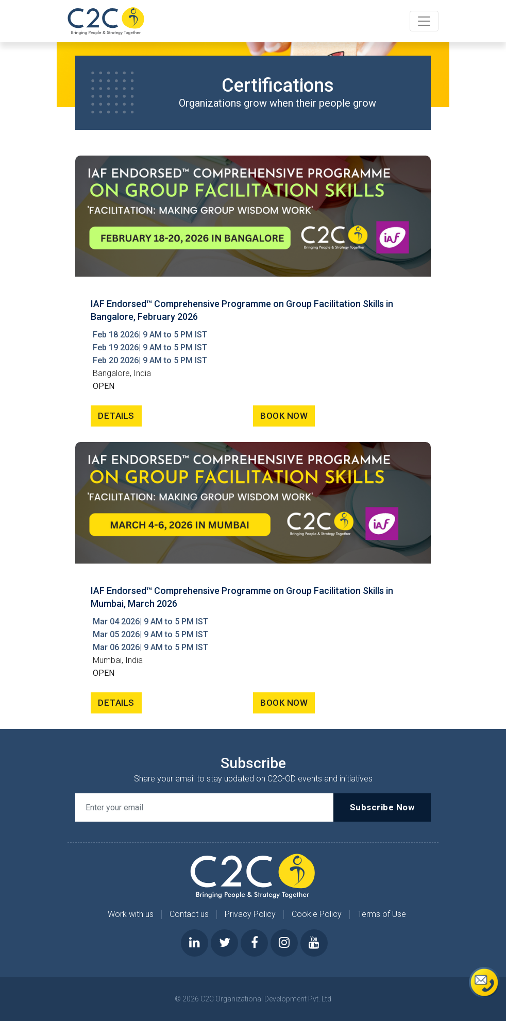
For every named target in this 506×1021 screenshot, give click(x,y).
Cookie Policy (317, 914)
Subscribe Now (382, 807)
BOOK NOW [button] (284, 416)
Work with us (131, 914)
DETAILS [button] (116, 416)
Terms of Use (382, 914)
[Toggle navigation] (424, 21)
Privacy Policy (250, 914)
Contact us (189, 914)
